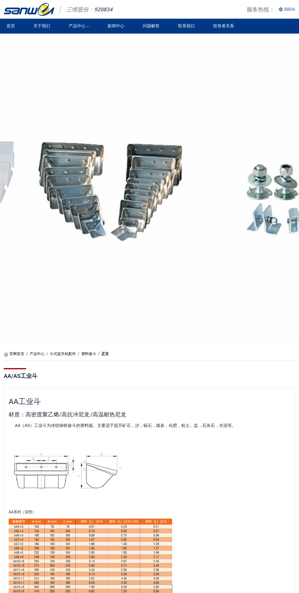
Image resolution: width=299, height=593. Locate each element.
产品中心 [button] (77, 26)
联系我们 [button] (186, 26)
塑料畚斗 (88, 354)
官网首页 (16, 354)
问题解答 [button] (151, 26)
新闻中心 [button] (115, 26)
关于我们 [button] (41, 26)
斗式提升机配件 (63, 354)
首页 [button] (11, 26)
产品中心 (37, 354)
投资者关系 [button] (223, 26)
